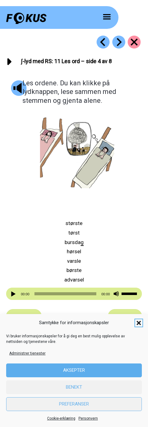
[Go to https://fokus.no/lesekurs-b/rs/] (134, 42)
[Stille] (116, 294)
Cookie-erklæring (61, 418)
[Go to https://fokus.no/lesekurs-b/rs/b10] (103, 42)
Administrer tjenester (27, 353)
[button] (139, 323)
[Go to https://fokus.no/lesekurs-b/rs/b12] (118, 42)
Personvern (88, 418)
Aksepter (74, 370)
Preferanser (74, 404)
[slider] (65, 293)
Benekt (74, 387)
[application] (74, 294)
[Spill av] (14, 294)
